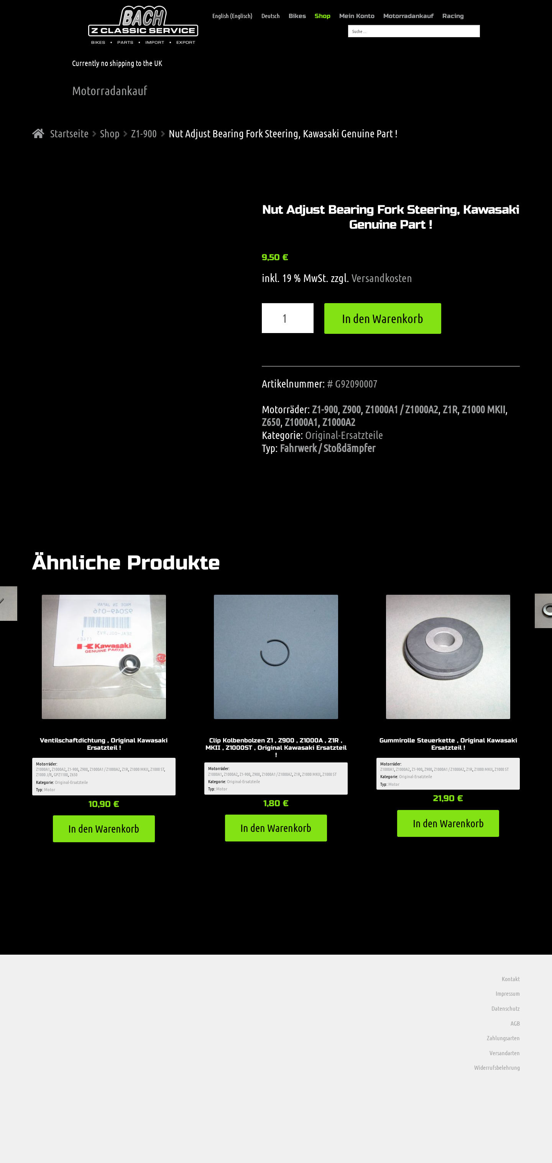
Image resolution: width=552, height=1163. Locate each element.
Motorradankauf (408, 16)
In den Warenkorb (382, 318)
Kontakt (511, 978)
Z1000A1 (301, 422)
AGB (515, 1023)
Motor (49, 789)
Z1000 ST (157, 769)
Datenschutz (505, 1008)
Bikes (297, 16)
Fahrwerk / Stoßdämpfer (327, 448)
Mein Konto (357, 16)
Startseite (69, 133)
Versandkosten (382, 277)
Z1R (450, 409)
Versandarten (505, 1052)
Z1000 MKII (483, 409)
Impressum (508, 993)
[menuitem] (229, 16)
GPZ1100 (61, 774)
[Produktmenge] (288, 318)
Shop (322, 16)
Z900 (351, 409)
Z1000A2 (338, 422)
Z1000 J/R (44, 774)
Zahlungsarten (503, 1037)
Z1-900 (144, 133)
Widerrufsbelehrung (497, 1067)
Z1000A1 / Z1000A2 (401, 409)
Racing (453, 16)
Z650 (271, 422)
